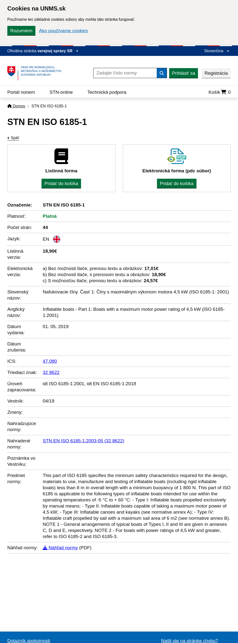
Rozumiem (21, 30)
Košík (219, 92)
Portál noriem (21, 92)
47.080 (50, 361)
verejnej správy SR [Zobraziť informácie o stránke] (58, 51)
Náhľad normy (60, 547)
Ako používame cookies (63, 30)
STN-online (61, 92)
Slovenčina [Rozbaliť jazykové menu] (216, 51)
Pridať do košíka (61, 183)
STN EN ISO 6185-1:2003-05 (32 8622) (83, 440)
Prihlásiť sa (183, 73)
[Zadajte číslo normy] (125, 73)
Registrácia (216, 73)
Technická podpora (106, 92)
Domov (16, 106)
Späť (15, 138)
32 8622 (51, 372)
